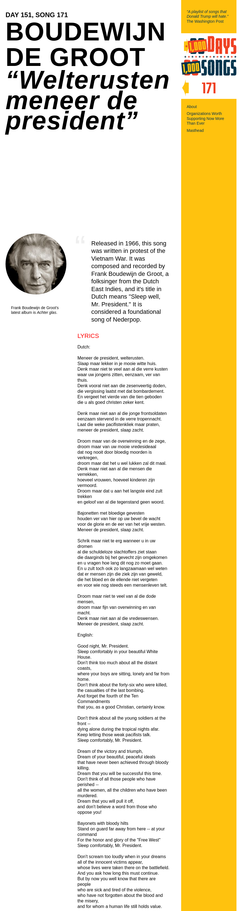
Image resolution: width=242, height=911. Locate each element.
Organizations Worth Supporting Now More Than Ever (205, 118)
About (192, 106)
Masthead (195, 130)
